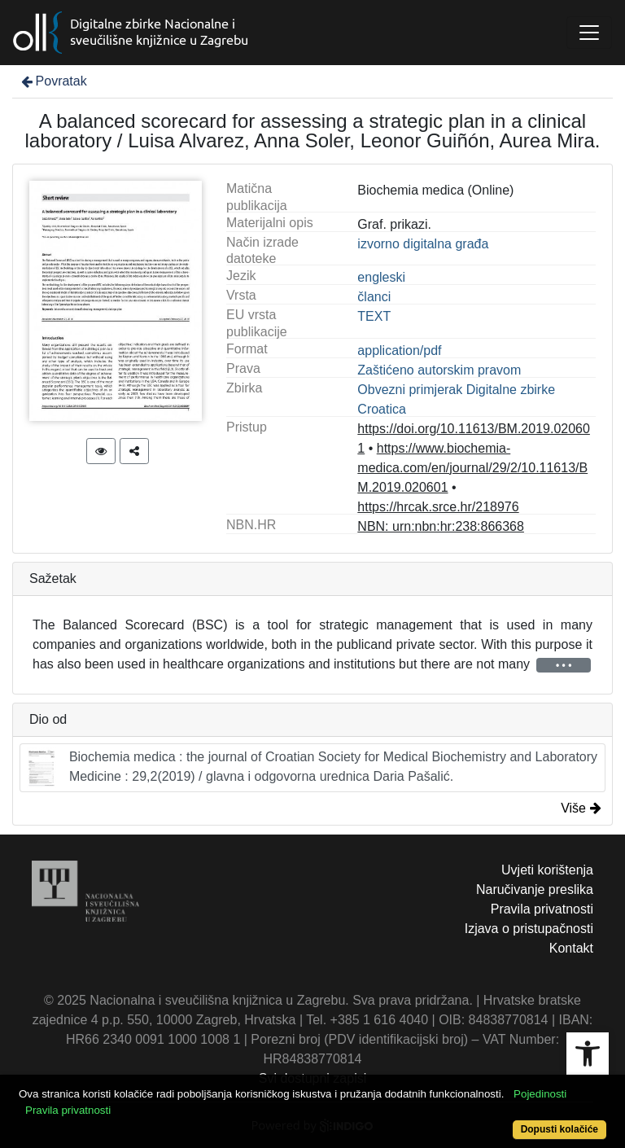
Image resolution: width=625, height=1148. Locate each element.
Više (581, 808)
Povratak (53, 81)
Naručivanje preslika (534, 889)
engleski (381, 277)
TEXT (374, 316)
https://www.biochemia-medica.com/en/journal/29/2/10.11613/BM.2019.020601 (472, 467)
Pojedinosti (540, 1094)
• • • (563, 665)
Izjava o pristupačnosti (529, 928)
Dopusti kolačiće (559, 1129)
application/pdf (399, 350)
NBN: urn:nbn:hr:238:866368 (440, 526)
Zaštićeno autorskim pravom (439, 370)
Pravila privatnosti (542, 909)
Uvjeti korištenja (547, 870)
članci (374, 297)
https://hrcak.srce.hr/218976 (437, 507)
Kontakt (571, 948)
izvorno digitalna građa (422, 244)
